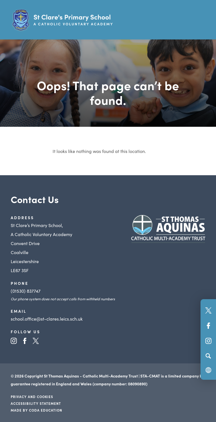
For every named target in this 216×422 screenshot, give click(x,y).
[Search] (208, 356)
